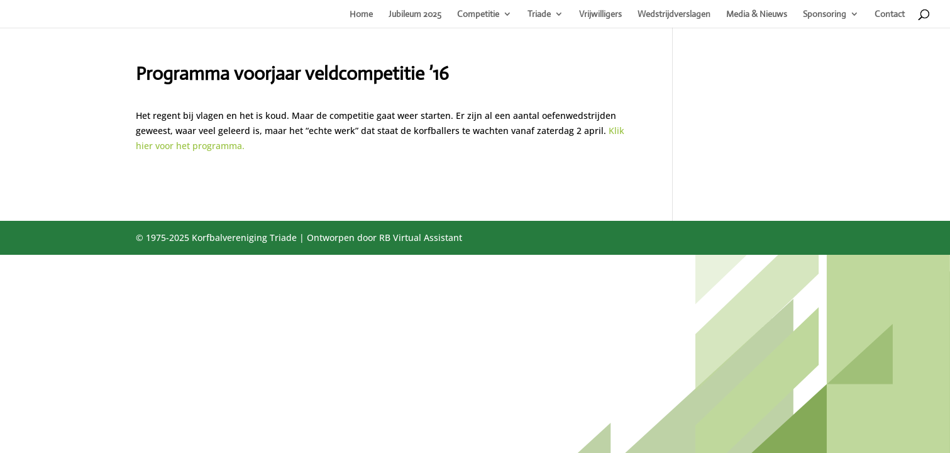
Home (361, 14)
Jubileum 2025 (415, 14)
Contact (890, 14)
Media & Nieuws (756, 14)
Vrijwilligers (600, 14)
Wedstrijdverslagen (674, 14)
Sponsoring (824, 14)
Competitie (478, 14)
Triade (539, 14)
